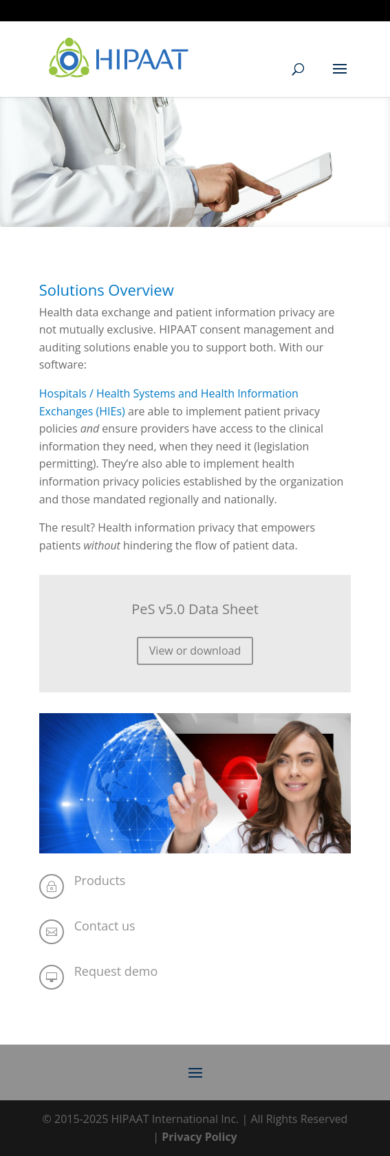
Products (100, 880)
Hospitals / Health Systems (107, 393)
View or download (195, 650)
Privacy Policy (199, 1136)
